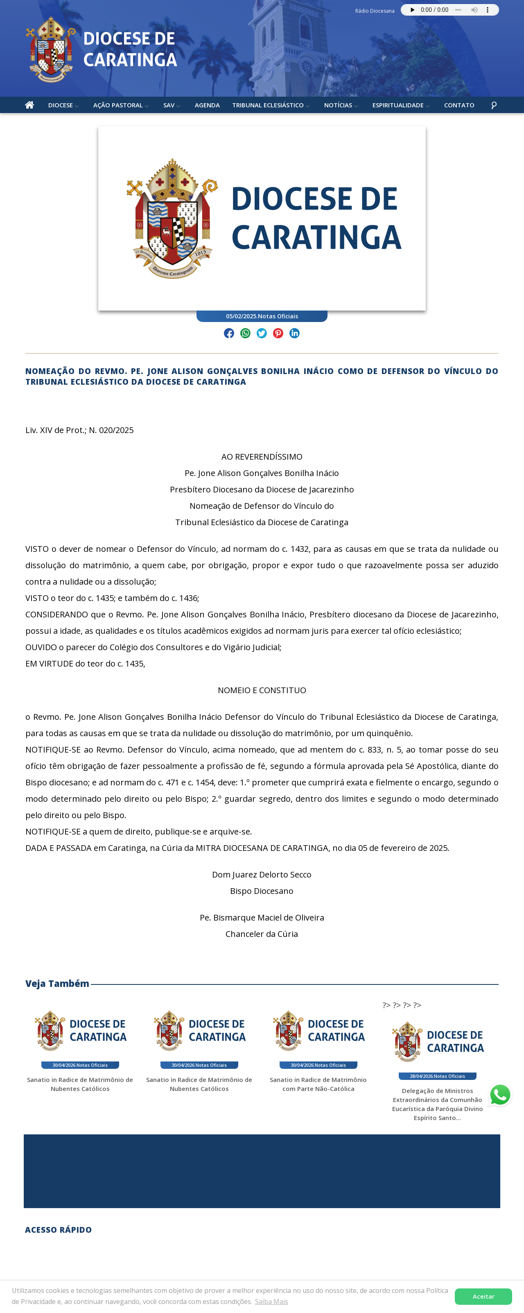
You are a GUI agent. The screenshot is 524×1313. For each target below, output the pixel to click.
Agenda (207, 106)
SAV (169, 106)
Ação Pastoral (118, 106)
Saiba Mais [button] (271, 1301)
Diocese (61, 106)
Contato (460, 106)
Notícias (338, 106)
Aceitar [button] (484, 1296)
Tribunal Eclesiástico (268, 106)
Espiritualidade (398, 106)
